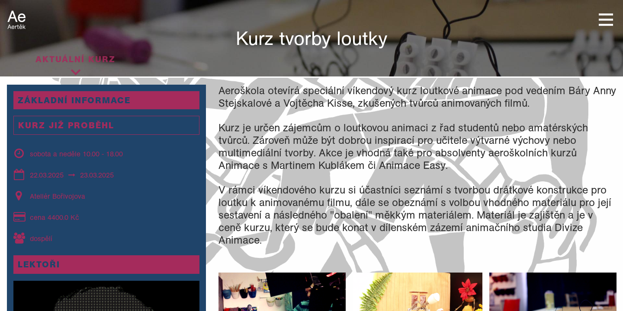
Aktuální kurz (75, 59)
